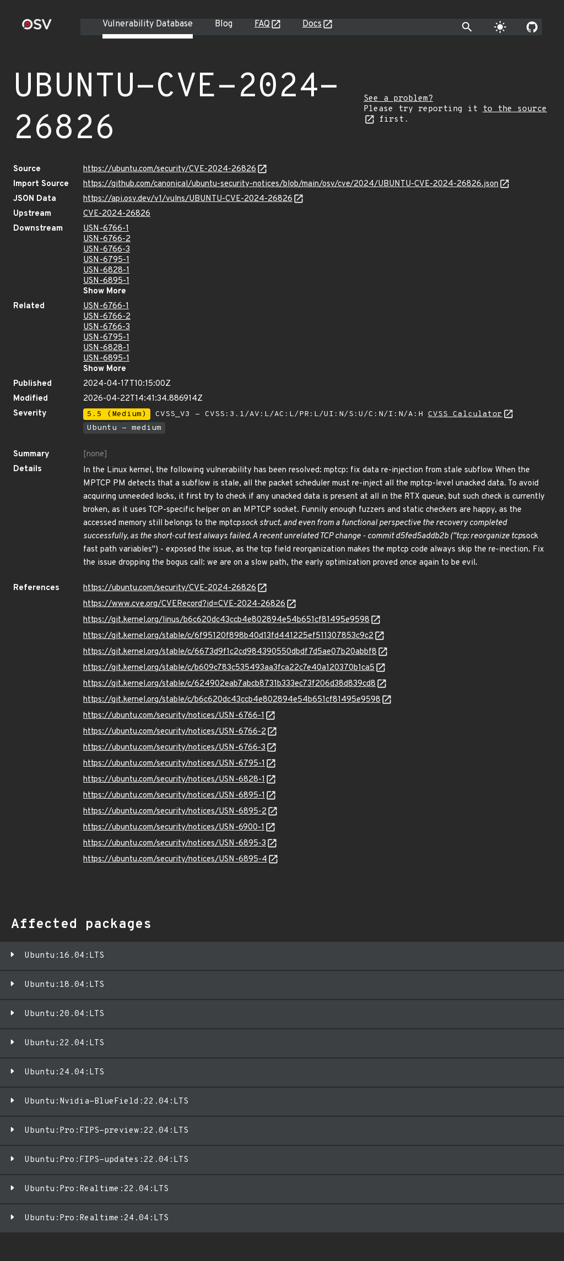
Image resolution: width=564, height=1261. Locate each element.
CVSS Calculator (465, 414)
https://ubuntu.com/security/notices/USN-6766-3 (174, 748)
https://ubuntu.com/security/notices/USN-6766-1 (173, 716)
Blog (223, 24)
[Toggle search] (467, 27)
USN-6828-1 (106, 270)
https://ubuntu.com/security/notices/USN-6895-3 (174, 843)
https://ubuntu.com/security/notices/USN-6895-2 (175, 811)
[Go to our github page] (532, 26)
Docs (312, 24)
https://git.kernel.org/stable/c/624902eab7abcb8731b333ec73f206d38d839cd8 (229, 684)
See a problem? (398, 99)
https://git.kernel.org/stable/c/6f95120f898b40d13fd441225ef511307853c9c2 (228, 636)
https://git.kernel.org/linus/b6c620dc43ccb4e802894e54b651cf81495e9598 (226, 620)
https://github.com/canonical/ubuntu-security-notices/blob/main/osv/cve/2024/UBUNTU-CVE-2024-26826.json (290, 184)
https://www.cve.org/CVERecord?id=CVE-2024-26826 (184, 604)
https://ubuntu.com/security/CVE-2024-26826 (169, 169)
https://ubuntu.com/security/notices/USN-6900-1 (173, 827)
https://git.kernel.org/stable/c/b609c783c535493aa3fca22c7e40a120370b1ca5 (229, 668)
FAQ (262, 24)
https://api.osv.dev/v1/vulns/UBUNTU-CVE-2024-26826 (187, 199)
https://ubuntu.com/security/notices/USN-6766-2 (174, 732)
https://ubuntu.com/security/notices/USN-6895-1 (174, 795)
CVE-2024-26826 (116, 214)
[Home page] (37, 27)
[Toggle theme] (500, 27)
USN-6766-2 (107, 239)
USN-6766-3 (106, 249)
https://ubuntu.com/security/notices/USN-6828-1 (174, 779)
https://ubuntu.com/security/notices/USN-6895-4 (175, 859)
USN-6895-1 (106, 281)
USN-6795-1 (106, 260)
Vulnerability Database (147, 24)
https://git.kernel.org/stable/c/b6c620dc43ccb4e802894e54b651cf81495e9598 (232, 700)
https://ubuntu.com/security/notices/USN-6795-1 (174, 763)
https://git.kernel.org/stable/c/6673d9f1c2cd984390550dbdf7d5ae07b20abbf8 (230, 652)
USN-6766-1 (106, 228)
